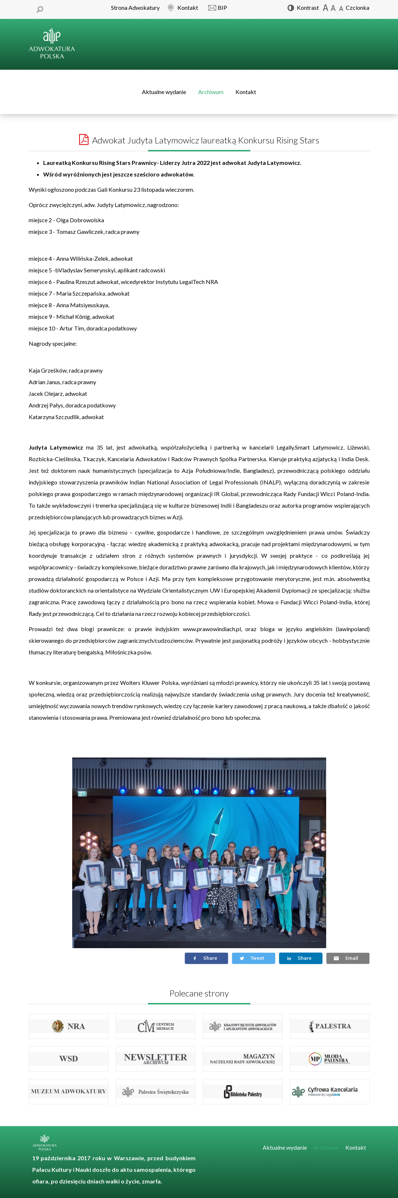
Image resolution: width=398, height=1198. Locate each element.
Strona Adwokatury (135, 7)
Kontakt (245, 91)
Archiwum (210, 91)
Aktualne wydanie (164, 91)
